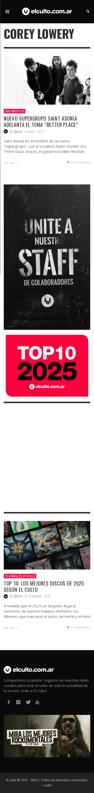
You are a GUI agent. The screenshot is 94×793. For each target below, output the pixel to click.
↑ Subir (47, 785)
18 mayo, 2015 (33, 131)
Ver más (11, 162)
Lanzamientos (14, 111)
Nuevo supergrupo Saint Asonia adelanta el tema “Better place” (41, 121)
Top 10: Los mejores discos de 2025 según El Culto (44, 586)
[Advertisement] (47, 457)
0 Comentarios (78, 162)
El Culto (16, 131)
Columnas (12, 576)
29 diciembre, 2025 (37, 596)
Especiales (28, 576)
